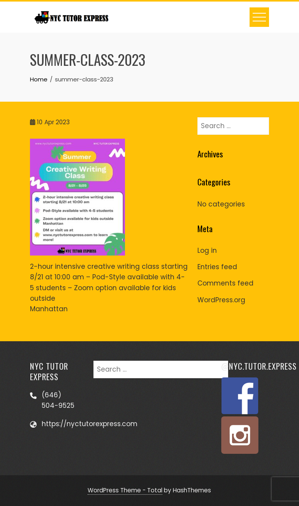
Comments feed (225, 283)
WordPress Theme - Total (125, 490)
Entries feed (217, 267)
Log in (207, 250)
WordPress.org (221, 300)
